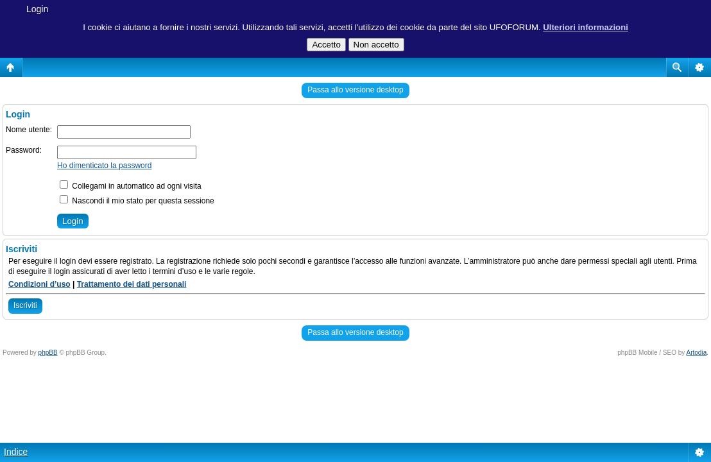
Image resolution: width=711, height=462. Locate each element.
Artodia (697, 352)
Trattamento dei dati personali (132, 284)
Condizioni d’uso (39, 284)
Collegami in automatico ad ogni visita (130, 186)
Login (37, 9)
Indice (16, 452)
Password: (24, 150)
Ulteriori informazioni (585, 27)
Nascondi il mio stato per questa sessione (137, 200)
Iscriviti (25, 305)
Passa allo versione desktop (355, 89)
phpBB (48, 352)
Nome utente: (29, 129)
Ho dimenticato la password (104, 165)
